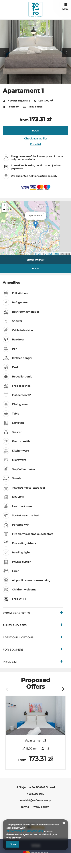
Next (66, 52)
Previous (4, 52)
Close (13, 844)
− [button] (4, 210)
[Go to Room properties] (33, 614)
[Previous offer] (8, 687)
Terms (25, 807)
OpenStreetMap (52, 254)
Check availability (35, 138)
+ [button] (4, 205)
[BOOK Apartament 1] (35, 130)
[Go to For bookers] (33, 650)
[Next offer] (62, 687)
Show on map (35, 259)
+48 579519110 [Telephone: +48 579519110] (35, 793)
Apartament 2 (35, 740)
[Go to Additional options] (33, 638)
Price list (35, 144)
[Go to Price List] (33, 662)
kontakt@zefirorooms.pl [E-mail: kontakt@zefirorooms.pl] (35, 800)
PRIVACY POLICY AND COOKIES (24, 831)
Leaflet (38, 254)
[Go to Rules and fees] (33, 626)
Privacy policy (40, 807)
